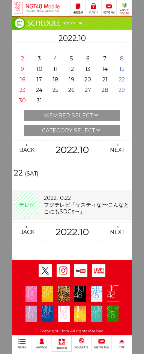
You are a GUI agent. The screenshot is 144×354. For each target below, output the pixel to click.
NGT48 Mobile (43, 8)
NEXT (117, 147)
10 (39, 69)
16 (22, 79)
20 (87, 79)
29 (121, 90)
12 (71, 69)
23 (23, 90)
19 (71, 79)
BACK (26, 147)
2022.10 (72, 149)
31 (39, 100)
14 (105, 69)
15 (121, 69)
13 (87, 69)
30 (22, 100)
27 (88, 90)
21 (105, 79)
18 (55, 79)
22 (122, 79)
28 (105, 90)
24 (39, 90)
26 (71, 90)
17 (39, 79)
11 (55, 69)
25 (55, 90)
